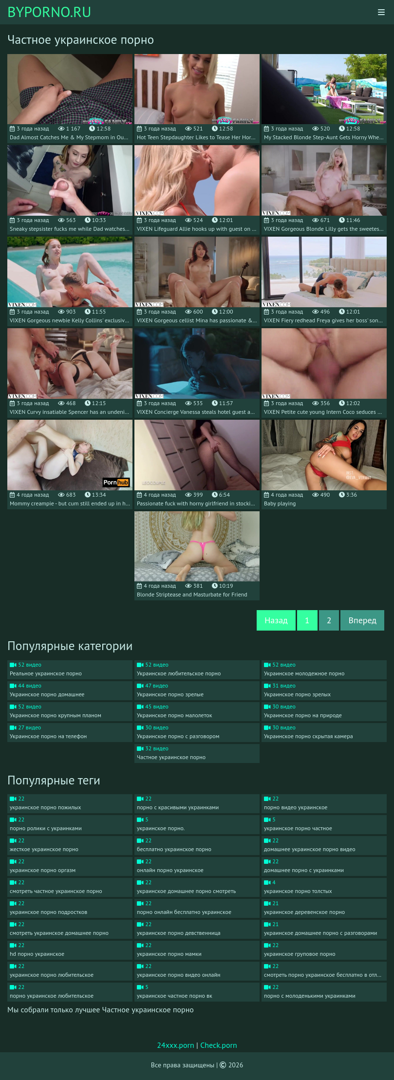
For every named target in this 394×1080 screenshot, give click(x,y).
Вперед (362, 620)
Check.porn (218, 1045)
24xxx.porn (175, 1045)
